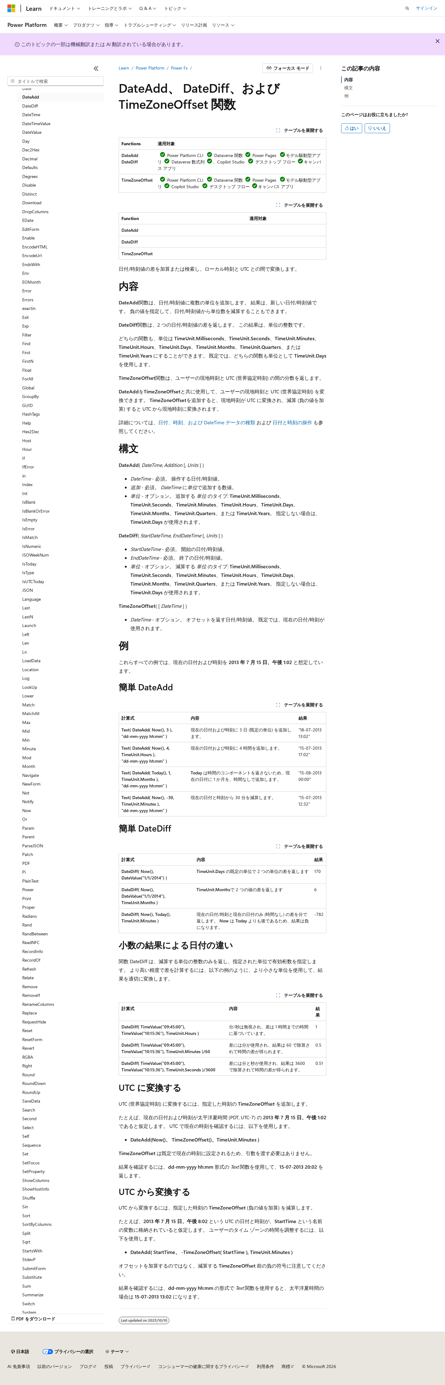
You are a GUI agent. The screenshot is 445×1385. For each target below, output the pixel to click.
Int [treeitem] (25, 493)
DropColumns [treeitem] (35, 211)
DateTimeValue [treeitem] (36, 123)
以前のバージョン (54, 1366)
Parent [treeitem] (28, 837)
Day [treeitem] (26, 141)
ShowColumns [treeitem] (35, 1180)
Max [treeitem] (26, 722)
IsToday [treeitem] (29, 564)
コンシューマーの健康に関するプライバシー (201, 1366)
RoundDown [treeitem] (34, 1083)
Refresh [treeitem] (29, 969)
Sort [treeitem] (26, 1215)
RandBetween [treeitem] (35, 934)
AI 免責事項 (18, 1366)
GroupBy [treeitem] (30, 396)
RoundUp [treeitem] (31, 1092)
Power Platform (150, 68)
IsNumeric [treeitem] (31, 546)
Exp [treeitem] (25, 326)
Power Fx (179, 68)
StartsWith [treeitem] (32, 1251)
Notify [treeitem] (28, 801)
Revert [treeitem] (28, 1048)
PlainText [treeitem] (30, 881)
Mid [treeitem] (26, 731)
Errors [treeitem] (27, 300)
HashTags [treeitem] (31, 414)
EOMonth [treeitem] (31, 282)
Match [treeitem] (28, 705)
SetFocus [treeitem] (31, 1163)
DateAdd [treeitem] (30, 97)
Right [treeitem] (27, 1066)
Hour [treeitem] (27, 449)
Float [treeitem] (27, 370)
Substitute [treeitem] (32, 1277)
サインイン (427, 8)
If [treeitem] (23, 458)
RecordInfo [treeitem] (32, 951)
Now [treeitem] (26, 810)
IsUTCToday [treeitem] (33, 581)
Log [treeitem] (25, 678)
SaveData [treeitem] (31, 1101)
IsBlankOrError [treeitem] (36, 511)
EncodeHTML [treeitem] (35, 247)
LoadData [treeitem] (31, 660)
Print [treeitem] (26, 898)
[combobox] (55, 81)
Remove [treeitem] (29, 986)
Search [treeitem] (28, 1110)
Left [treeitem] (25, 634)
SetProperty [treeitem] (33, 1171)
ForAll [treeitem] (27, 379)
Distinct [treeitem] (29, 194)
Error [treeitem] (27, 291)
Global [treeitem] (28, 388)
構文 (348, 88)
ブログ (85, 1366)
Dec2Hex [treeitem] (30, 150)
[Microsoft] (11, 8)
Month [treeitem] (28, 766)
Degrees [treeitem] (30, 176)
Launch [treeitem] (29, 625)
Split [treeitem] (26, 1233)
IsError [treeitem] (28, 529)
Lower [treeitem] (28, 696)
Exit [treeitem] (25, 317)
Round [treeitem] (28, 1075)
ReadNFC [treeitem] (31, 942)
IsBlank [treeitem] (29, 502)
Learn (124, 68)
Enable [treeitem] (28, 238)
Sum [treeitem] (26, 1286)
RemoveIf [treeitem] (31, 995)
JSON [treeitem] (27, 590)
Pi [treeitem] (24, 872)
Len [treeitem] (25, 643)
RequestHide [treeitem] (34, 1022)
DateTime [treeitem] (31, 114)
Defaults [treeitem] (30, 167)
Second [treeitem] (29, 1118)
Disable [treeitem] (29, 185)
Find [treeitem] (26, 343)
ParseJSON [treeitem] (32, 846)
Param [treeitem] (28, 828)
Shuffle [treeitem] (28, 1198)
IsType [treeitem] (28, 572)
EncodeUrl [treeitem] (32, 255)
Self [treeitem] (25, 1136)
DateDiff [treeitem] (30, 106)
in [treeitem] (24, 476)
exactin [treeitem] (29, 308)
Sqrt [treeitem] (26, 1242)
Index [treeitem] (27, 484)
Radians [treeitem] (29, 916)
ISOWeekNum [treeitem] (35, 555)
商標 (286, 1366)
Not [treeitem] (25, 793)
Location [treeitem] (30, 669)
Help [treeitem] (26, 423)
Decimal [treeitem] (29, 159)
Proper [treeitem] (28, 907)
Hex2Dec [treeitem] (30, 431)
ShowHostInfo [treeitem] (35, 1189)
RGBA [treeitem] (27, 1057)
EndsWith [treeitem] (31, 264)
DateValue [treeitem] (31, 132)
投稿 (108, 1366)
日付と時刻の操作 (292, 422)
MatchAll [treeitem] (30, 713)
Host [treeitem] (26, 440)
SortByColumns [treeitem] (37, 1224)
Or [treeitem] (24, 819)
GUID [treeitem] (27, 405)
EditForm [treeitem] (30, 229)
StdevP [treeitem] (29, 1259)
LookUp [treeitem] (29, 687)
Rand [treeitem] (27, 925)
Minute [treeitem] (29, 749)
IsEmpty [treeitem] (29, 520)
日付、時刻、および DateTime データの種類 (206, 422)
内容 (348, 80)
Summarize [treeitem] (32, 1295)
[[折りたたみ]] (96, 68)
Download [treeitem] (31, 202)
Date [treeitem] (26, 88)
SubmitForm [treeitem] (34, 1268)
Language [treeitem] (31, 599)
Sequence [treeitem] (31, 1145)
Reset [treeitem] (27, 1030)
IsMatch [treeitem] (30, 537)
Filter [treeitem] (27, 335)
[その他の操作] (321, 68)
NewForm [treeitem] (31, 784)
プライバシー (133, 1366)
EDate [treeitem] (27, 220)
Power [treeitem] (28, 889)
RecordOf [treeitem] (31, 960)
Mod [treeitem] (26, 757)
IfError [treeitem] (28, 467)
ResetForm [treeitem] (32, 1039)
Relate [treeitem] (28, 978)
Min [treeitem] (26, 740)
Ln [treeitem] (24, 652)
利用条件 (265, 1366)
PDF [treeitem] (26, 863)
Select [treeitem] (28, 1127)
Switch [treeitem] (28, 1304)
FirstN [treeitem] (27, 361)
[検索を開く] (407, 8)
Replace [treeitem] (29, 1013)
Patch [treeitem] (27, 854)
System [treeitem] (29, 1312)
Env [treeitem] (25, 273)
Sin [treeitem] (25, 1206)
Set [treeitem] (25, 1154)
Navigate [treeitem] (30, 775)
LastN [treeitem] (27, 617)
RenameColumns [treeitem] (38, 1004)
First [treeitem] (26, 352)
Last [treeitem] (26, 608)
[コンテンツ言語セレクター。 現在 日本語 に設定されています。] (20, 1352)
